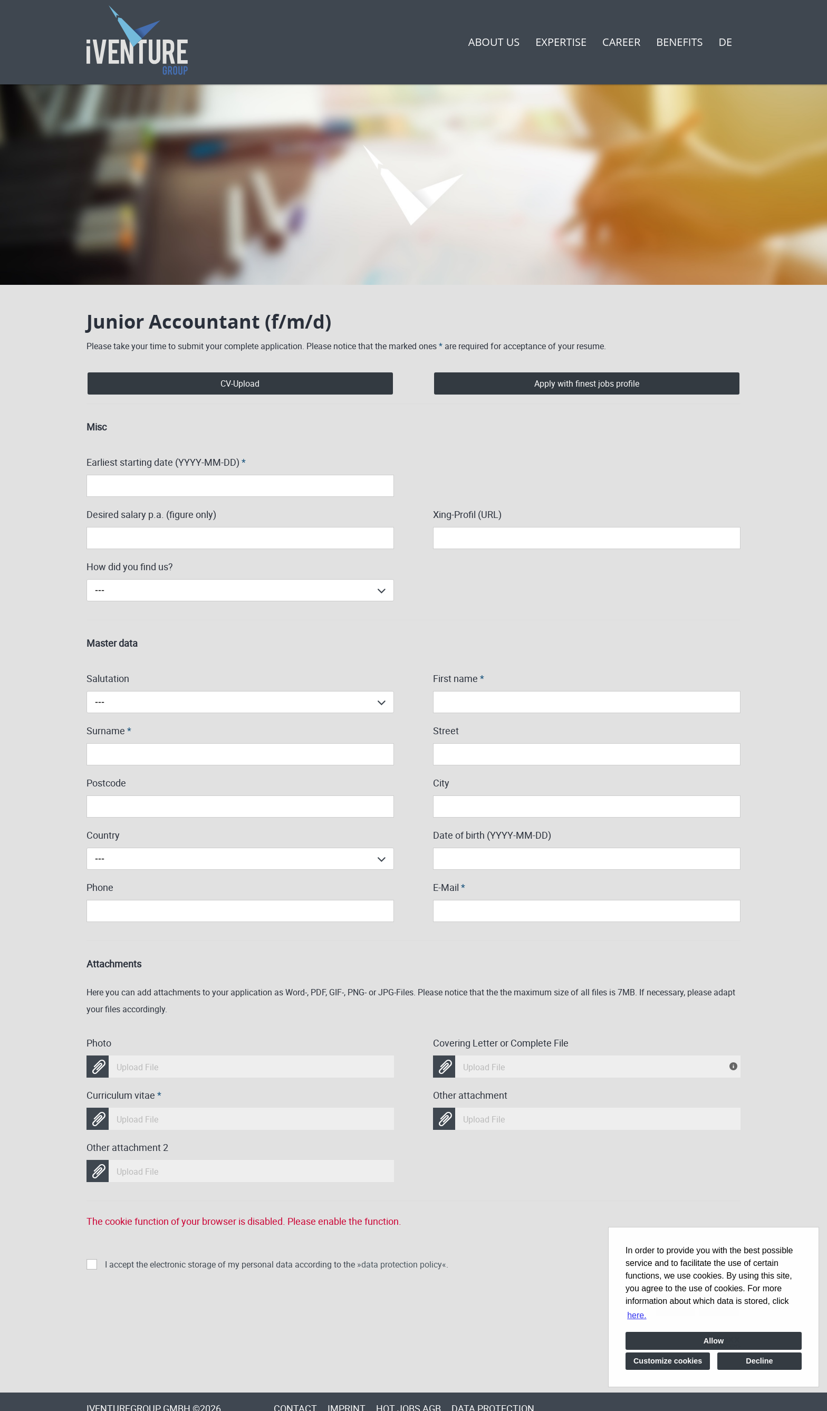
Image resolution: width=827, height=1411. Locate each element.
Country (103, 835)
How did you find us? (129, 566)
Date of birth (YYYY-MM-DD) (492, 835)
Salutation (107, 678)
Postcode (106, 782)
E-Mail (449, 887)
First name (458, 678)
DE (725, 42)
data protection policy (401, 1264)
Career (621, 42)
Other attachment (470, 1095)
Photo (98, 1042)
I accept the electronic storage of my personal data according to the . (276, 1264)
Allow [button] (714, 1341)
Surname (108, 730)
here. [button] (636, 1315)
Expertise (560, 42)
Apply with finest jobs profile (586, 383)
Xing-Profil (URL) (467, 514)
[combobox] (240, 590)
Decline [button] (759, 1361)
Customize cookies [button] (667, 1361)
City (441, 782)
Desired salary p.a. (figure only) (151, 514)
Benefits (679, 42)
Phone (99, 887)
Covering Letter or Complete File (501, 1042)
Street (446, 730)
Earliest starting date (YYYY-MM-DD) (166, 462)
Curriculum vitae (123, 1095)
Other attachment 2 (127, 1147)
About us (494, 42)
